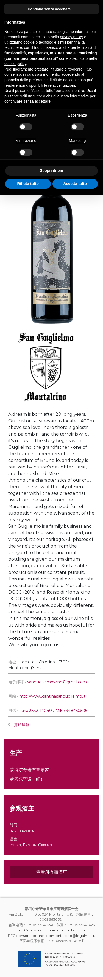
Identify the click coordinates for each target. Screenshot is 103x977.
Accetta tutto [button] (75, 183)
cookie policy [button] (15, 63)
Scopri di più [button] (51, 170)
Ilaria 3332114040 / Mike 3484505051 (54, 710)
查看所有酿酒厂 (51, 872)
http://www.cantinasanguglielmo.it (52, 696)
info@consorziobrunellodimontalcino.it (51, 930)
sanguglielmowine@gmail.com (57, 682)
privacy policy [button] (71, 37)
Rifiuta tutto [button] (28, 183)
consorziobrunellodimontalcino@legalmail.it (55, 935)
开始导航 (21, 724)
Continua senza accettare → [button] (51, 9)
